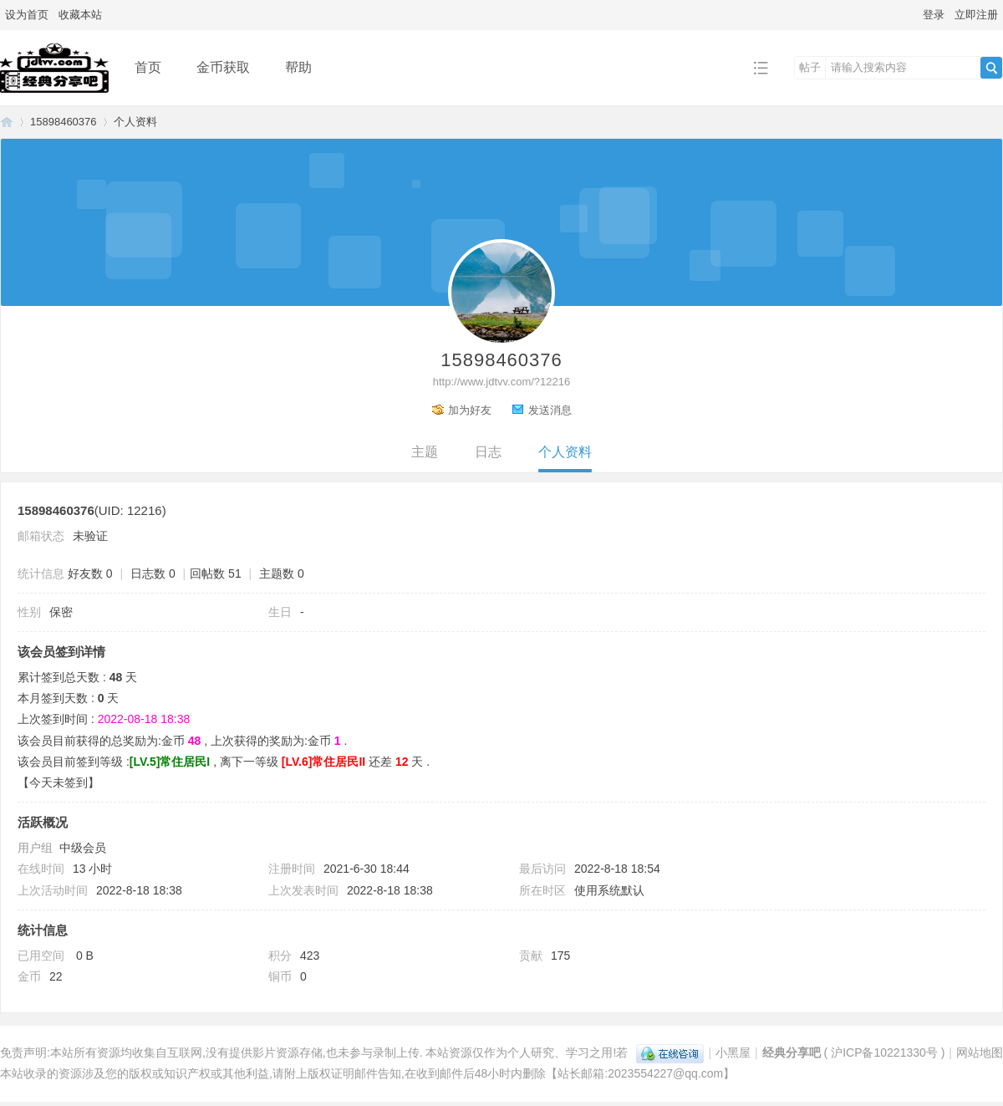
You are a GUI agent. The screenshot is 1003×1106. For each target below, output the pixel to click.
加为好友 (469, 410)
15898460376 (63, 121)
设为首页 (26, 14)
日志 (488, 452)
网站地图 (979, 1052)
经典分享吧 (6, 122)
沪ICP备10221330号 (884, 1052)
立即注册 (976, 14)
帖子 (810, 67)
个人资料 (565, 452)
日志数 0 (153, 573)
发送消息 (550, 410)
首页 (148, 67)
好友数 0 (90, 573)
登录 (933, 14)
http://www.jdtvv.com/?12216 (502, 381)
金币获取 (223, 67)
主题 (424, 452)
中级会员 (82, 847)
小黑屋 (733, 1052)
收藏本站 (80, 14)
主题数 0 (281, 573)
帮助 (298, 67)
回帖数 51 (215, 573)
